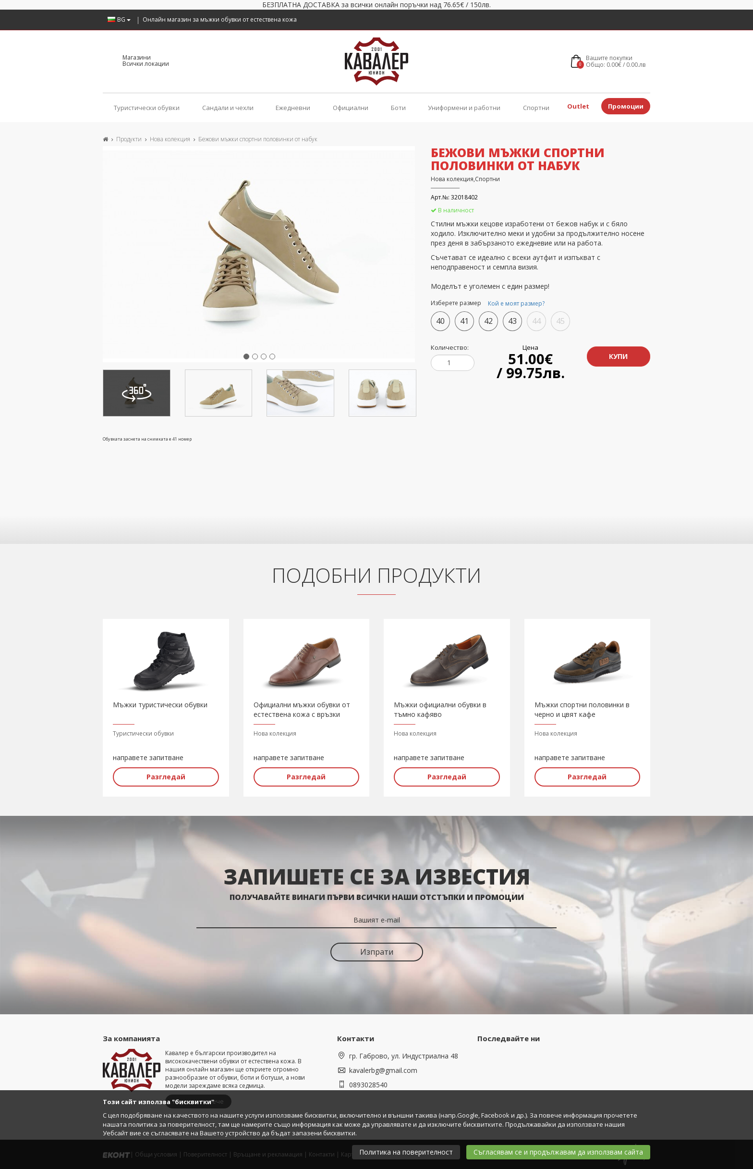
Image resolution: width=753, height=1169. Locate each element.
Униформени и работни (464, 107)
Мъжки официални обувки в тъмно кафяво (440, 709)
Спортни (536, 107)
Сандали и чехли (228, 107)
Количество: (450, 347)
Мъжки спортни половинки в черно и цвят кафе (582, 709)
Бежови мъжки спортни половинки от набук (257, 139)
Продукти (129, 139)
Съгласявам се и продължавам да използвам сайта (558, 1152)
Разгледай (165, 776)
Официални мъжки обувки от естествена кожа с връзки (302, 709)
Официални (350, 107)
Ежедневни (293, 107)
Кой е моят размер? (516, 303)
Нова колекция (170, 139)
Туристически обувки (147, 107)
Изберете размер (489, 303)
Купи (618, 356)
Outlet (578, 106)
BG (119, 19)
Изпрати (376, 952)
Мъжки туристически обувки (160, 704)
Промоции (626, 106)
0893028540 (368, 1084)
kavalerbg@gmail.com (383, 1070)
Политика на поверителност (406, 1152)
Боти (398, 107)
